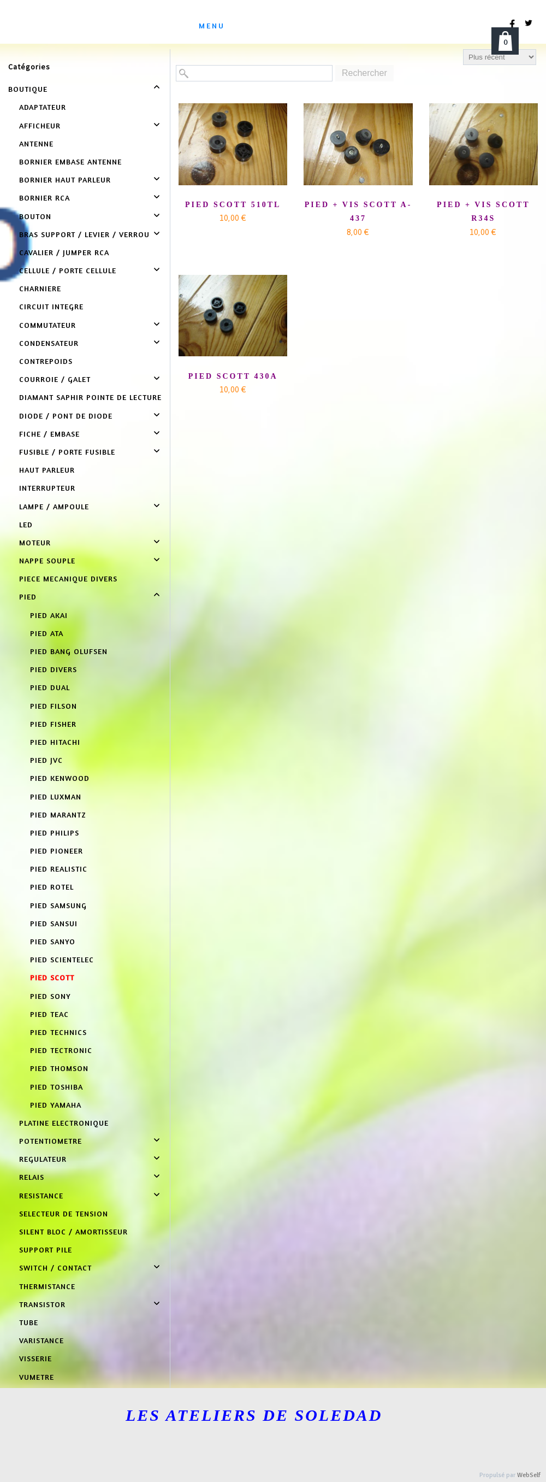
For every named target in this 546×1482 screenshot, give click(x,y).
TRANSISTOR (42, 1304)
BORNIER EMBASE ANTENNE (70, 161)
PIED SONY (50, 996)
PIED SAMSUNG (58, 905)
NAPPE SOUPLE (47, 560)
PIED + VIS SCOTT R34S (483, 211)
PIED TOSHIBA (56, 1086)
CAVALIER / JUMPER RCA (64, 252)
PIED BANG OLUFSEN (69, 651)
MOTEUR (35, 542)
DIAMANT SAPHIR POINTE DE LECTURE (90, 397)
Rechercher (364, 73)
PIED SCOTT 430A (233, 376)
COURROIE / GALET (55, 379)
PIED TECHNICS (58, 1032)
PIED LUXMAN (55, 796)
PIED (28, 596)
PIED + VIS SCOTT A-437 (358, 211)
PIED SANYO (52, 941)
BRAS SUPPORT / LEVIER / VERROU (84, 234)
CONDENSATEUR (49, 343)
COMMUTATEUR (47, 325)
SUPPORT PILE (45, 1249)
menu (212, 25)
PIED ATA (46, 633)
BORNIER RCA (44, 197)
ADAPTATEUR (42, 106)
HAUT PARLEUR (47, 469)
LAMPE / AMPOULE (54, 506)
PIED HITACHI (55, 741)
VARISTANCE (41, 1340)
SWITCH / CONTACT (55, 1267)
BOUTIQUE (28, 88)
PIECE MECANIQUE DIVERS (68, 578)
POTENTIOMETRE (50, 1140)
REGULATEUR (43, 1158)
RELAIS (31, 1176)
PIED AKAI (49, 615)
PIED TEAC (49, 1014)
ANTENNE (36, 143)
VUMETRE (36, 1376)
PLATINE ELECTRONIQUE (64, 1122)
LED (26, 524)
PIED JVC (46, 759)
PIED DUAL (50, 687)
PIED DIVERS (53, 669)
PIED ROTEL (52, 886)
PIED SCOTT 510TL (233, 205)
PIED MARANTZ (58, 814)
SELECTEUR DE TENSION (63, 1213)
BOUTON (35, 216)
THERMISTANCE (47, 1286)
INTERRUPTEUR (47, 487)
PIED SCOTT (52, 977)
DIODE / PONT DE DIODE (65, 415)
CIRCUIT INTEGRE (51, 306)
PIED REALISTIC (58, 868)
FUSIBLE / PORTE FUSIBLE (67, 451)
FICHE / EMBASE (49, 433)
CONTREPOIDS (46, 361)
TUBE (28, 1322)
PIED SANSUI (54, 923)
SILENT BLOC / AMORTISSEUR (73, 1231)
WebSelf (529, 1475)
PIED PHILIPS (54, 832)
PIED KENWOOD (60, 778)
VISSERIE (35, 1358)
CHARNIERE (40, 288)
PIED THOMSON (59, 1068)
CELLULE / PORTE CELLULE (67, 270)
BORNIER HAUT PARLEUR (65, 179)
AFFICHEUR (40, 125)
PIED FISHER (53, 723)
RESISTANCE (41, 1195)
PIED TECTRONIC (61, 1050)
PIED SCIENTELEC (62, 959)
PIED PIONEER (56, 850)
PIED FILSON (53, 705)
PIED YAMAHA (55, 1104)
